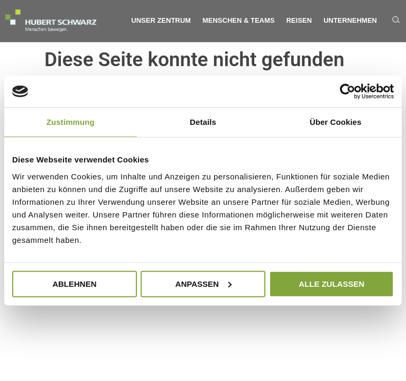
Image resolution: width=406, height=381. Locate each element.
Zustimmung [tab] (71, 121)
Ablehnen (74, 283)
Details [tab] (203, 121)
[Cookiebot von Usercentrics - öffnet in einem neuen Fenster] (347, 91)
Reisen (298, 20)
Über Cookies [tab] (336, 121)
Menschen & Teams (238, 20)
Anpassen (204, 283)
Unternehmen (350, 20)
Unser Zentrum (161, 20)
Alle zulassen (331, 283)
